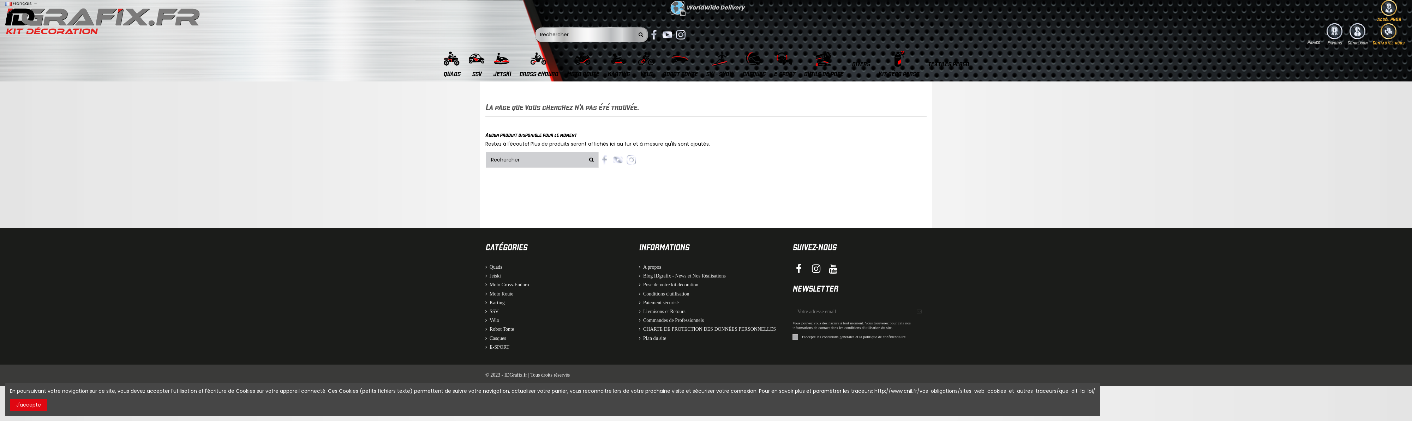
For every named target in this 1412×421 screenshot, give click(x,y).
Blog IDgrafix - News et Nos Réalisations (684, 276)
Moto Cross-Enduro (509, 284)
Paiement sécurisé (661, 302)
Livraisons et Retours (664, 311)
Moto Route (501, 294)
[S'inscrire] (919, 311)
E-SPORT (499, 347)
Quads (496, 267)
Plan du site (654, 338)
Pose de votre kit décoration (670, 284)
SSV (494, 311)
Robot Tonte (502, 329)
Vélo (494, 320)
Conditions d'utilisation (666, 294)
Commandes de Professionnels (673, 320)
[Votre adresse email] (852, 311)
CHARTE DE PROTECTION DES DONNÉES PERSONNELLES (709, 329)
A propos (652, 267)
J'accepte (28, 404)
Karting (497, 302)
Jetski (495, 276)
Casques (498, 338)
